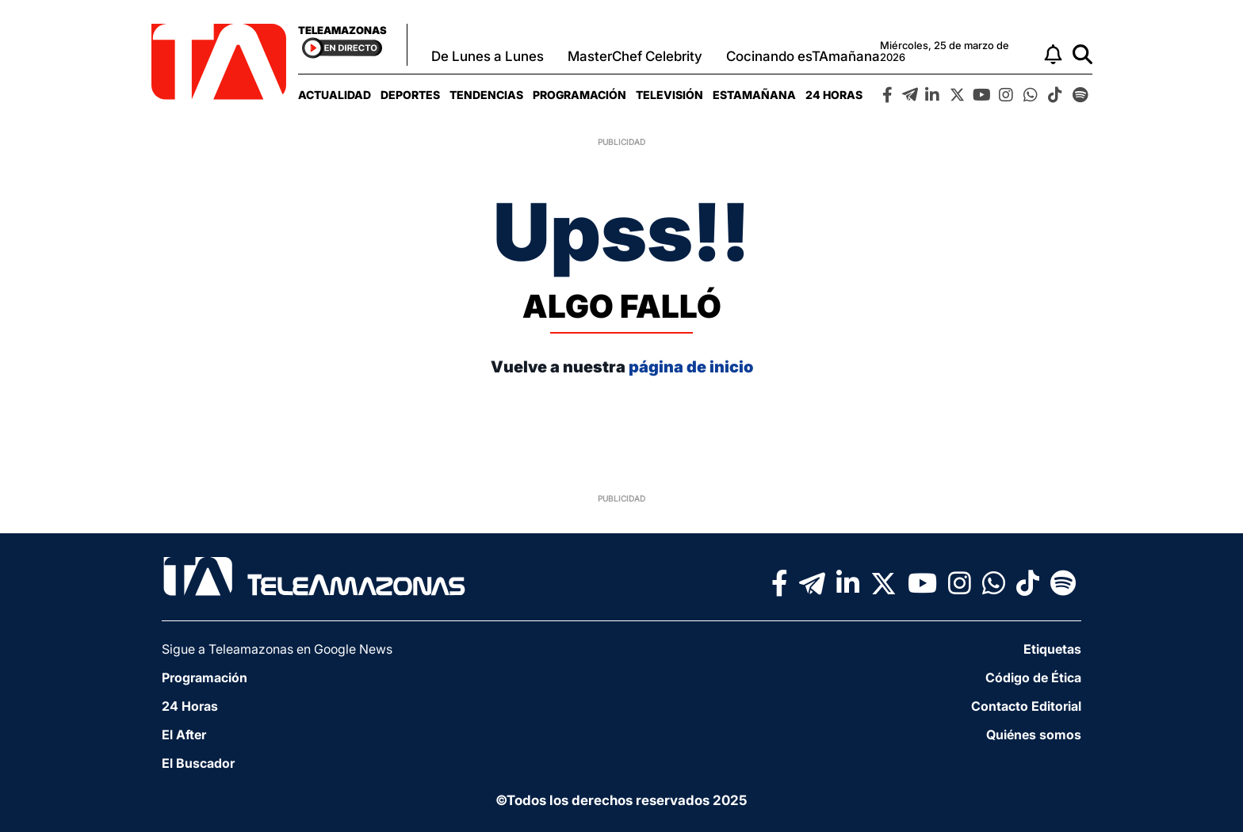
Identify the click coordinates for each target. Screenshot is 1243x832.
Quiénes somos (1033, 734)
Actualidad (334, 94)
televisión (669, 94)
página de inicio (691, 366)
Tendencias (486, 94)
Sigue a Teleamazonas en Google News (277, 649)
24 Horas (833, 94)
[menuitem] (334, 94)
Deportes (410, 94)
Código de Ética (1033, 677)
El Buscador (198, 763)
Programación (579, 94)
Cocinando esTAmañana (803, 56)
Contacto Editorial (1026, 706)
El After (184, 734)
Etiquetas (1052, 649)
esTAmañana (754, 94)
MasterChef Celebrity (635, 56)
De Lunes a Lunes (487, 56)
